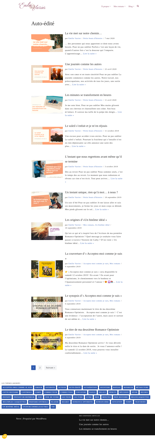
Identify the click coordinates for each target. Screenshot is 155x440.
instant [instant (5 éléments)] (7, 402)
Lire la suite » (90, 54)
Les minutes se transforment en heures (88, 95)
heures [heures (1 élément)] (144, 397)
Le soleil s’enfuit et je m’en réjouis (86, 127)
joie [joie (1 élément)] (40, 402)
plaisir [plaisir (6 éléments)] (55, 406)
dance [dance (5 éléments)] (92, 397)
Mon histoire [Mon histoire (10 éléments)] (121, 402)
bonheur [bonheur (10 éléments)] (128, 392)
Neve (18, 423)
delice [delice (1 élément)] (102, 397)
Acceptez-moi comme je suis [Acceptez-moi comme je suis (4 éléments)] (17, 392)
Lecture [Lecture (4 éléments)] (78, 402)
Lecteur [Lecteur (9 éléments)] (66, 402)
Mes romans (89, 227)
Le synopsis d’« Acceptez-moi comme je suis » (93, 299)
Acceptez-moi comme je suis (78, 270)
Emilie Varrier (74, 38)
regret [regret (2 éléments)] (65, 406)
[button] (109, 6)
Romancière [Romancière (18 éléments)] (102, 406)
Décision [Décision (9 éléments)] (124, 397)
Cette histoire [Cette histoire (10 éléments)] (10, 397)
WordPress (41, 423)
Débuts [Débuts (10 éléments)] (112, 397)
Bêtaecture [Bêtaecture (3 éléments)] (142, 392)
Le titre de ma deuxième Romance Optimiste (92, 333)
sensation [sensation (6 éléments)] (117, 406)
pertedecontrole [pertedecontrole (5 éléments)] (38, 406)
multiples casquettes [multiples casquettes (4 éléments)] (14, 406)
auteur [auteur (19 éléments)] (62, 392)
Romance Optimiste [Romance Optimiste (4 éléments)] (83, 406)
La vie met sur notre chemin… (83, 33)
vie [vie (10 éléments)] (53, 411)
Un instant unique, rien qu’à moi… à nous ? (91, 194)
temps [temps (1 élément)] (129, 406)
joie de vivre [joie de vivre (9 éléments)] (52, 402)
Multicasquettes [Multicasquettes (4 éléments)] (140, 402)
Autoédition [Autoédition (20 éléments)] (90, 392)
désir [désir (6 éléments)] (134, 397)
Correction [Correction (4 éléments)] (66, 397)
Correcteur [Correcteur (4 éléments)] (50, 397)
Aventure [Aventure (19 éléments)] (105, 392)
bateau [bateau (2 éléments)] (117, 392)
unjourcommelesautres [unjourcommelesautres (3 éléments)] (35, 411)
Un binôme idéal (103, 227)
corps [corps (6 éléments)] (38, 397)
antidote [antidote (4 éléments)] (50, 392)
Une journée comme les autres (83, 64)
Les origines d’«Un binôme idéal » (86, 222)
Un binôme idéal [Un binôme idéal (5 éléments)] (11, 411)
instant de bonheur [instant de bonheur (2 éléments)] (24, 402)
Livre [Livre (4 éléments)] (89, 402)
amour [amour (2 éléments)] (38, 392)
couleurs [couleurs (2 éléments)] (81, 397)
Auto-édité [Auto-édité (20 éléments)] (75, 392)
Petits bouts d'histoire (93, 38)
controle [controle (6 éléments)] (27, 397)
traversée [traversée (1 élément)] (140, 406)
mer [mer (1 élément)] (97, 402)
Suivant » (50, 372)
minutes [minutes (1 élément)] (106, 402)
